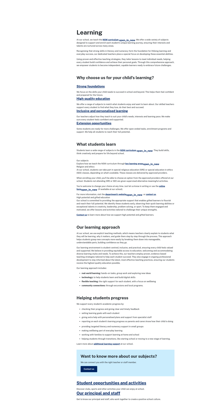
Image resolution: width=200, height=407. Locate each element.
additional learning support (107, 344)
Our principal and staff (98, 393)
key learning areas (142, 163)
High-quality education (93, 98)
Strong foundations (91, 86)
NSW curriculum (119, 40)
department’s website (123, 194)
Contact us (82, 215)
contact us (151, 194)
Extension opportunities (94, 123)
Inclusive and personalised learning (102, 111)
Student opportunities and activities (111, 382)
